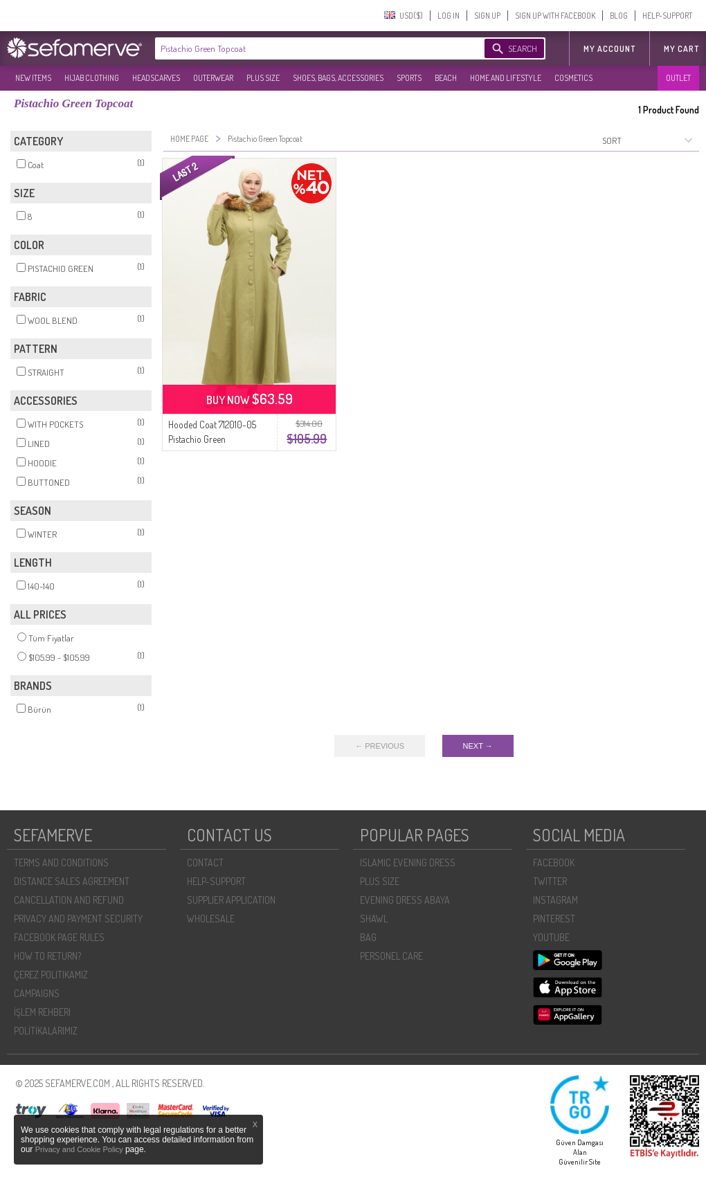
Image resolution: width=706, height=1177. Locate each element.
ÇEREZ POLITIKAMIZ (51, 974)
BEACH (446, 78)
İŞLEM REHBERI (42, 1012)
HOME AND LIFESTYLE (505, 78)
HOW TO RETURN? (47, 956)
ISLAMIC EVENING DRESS (407, 862)
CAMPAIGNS (37, 993)
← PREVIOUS (379, 746)
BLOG (619, 15)
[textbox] (306, 48)
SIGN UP (487, 15)
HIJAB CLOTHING (91, 78)
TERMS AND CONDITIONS (61, 862)
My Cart (681, 49)
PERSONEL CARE (391, 956)
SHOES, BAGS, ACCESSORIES (338, 78)
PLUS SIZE (263, 78)
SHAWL (374, 918)
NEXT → (478, 746)
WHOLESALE (211, 918)
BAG (368, 937)
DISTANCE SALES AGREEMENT (71, 881)
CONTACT (205, 862)
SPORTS (409, 78)
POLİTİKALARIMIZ (46, 1031)
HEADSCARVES (156, 78)
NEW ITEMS (33, 78)
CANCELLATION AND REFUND (69, 900)
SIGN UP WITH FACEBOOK (555, 15)
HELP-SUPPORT (667, 15)
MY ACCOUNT (609, 49)
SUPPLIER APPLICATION (231, 900)
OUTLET (678, 78)
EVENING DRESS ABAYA (405, 900)
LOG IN (448, 15)
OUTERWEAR (213, 78)
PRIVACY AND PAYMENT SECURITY (78, 918)
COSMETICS (573, 78)
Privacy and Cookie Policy (80, 1149)
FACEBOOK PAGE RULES (59, 937)
